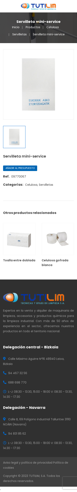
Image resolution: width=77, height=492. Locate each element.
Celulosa (52, 27)
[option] (38, 84)
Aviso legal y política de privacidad (27, 463)
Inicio (16, 27)
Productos (33, 27)
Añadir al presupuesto (20, 168)
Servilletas (19, 34)
